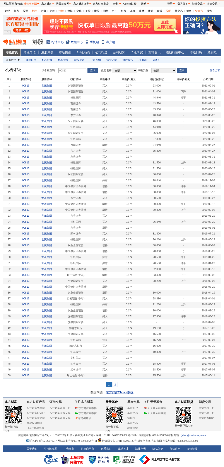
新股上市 (79, 59)
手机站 (94, 42)
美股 (88, 10)
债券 (150, 10)
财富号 (199, 10)
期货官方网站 (206, 417)
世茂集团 (46, 85)
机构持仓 (63, 59)
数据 (70, 10)
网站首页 (8, 3)
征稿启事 (175, 448)
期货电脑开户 (206, 412)
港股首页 (12, 52)
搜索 (209, 10)
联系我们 (106, 448)
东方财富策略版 (36, 417)
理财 (141, 10)
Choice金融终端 (35, 428)
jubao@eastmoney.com (193, 435)
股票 (25, 10)
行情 (61, 10)
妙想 (115, 3)
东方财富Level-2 (36, 412)
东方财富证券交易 (60, 417)
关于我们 (32, 448)
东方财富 (11, 402)
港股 (96, 10)
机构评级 (47, 59)
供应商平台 (87, 448)
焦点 (16, 10)
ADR (156, 59)
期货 (105, 10)
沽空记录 (111, 59)
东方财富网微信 (86, 413)
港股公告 (128, 59)
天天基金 (112, 402)
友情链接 (192, 448)
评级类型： (144, 70)
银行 (123, 10)
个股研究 (137, 52)
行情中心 (57, 42)
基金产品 (132, 423)
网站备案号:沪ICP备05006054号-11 (78, 440)
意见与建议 (83, 418)
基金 (132, 10)
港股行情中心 (175, 52)
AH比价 (143, 59)
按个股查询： (49, 70)
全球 (79, 10)
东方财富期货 (184, 402)
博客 (189, 10)
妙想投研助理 (34, 423)
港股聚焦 (47, 52)
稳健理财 (132, 428)
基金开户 (132, 407)
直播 (159, 10)
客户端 (110, 42)
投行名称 (106, 70)
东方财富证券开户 (60, 407)
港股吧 (212, 52)
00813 (25, 85)
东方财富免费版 (36, 407)
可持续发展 (50, 448)
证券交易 (197, 3)
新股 (34, 10)
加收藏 (19, 3)
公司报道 (101, 52)
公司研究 (119, 52)
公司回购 (95, 59)
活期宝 (131, 417)
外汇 (114, 10)
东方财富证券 (81, 3)
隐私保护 (157, 448)
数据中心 (77, 42)
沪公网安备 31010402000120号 (117, 440)
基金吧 (179, 10)
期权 (52, 10)
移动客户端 (30, 3)
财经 (7, 10)
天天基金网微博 (155, 408)
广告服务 (69, 448)
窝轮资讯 (154, 52)
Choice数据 (129, 3)
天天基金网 (62, 3)
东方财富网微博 (86, 408)
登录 (170, 3)
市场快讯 (65, 52)
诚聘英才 (123, 448)
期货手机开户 (206, 407)
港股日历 (196, 52)
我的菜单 (182, 3)
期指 (43, 10)
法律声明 (140, 448)
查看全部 (215, 70)
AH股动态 (83, 52)
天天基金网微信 (155, 413)
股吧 (168, 10)
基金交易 (132, 412)
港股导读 (30, 52)
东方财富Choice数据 (120, 392)
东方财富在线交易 (60, 412)
